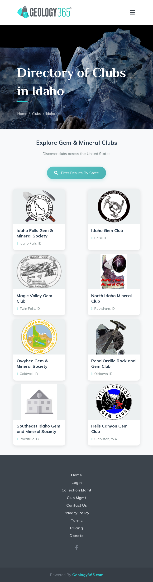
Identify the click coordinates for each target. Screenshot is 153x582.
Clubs (36, 113)
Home (22, 113)
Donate (77, 535)
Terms (77, 520)
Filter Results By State (76, 172)
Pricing (76, 528)
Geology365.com (87, 574)
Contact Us (76, 505)
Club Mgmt (76, 497)
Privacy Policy (76, 512)
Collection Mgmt (76, 490)
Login (77, 482)
